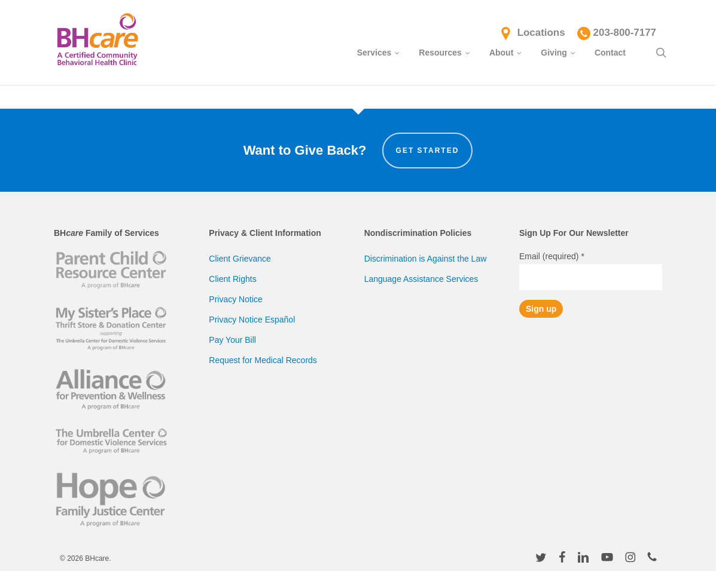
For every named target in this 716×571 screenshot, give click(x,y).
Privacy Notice (235, 299)
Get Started (427, 150)
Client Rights (232, 279)
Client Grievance (240, 258)
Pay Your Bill (232, 340)
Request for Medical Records (263, 360)
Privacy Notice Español (252, 319)
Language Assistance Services (421, 279)
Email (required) (551, 256)
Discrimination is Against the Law (425, 258)
